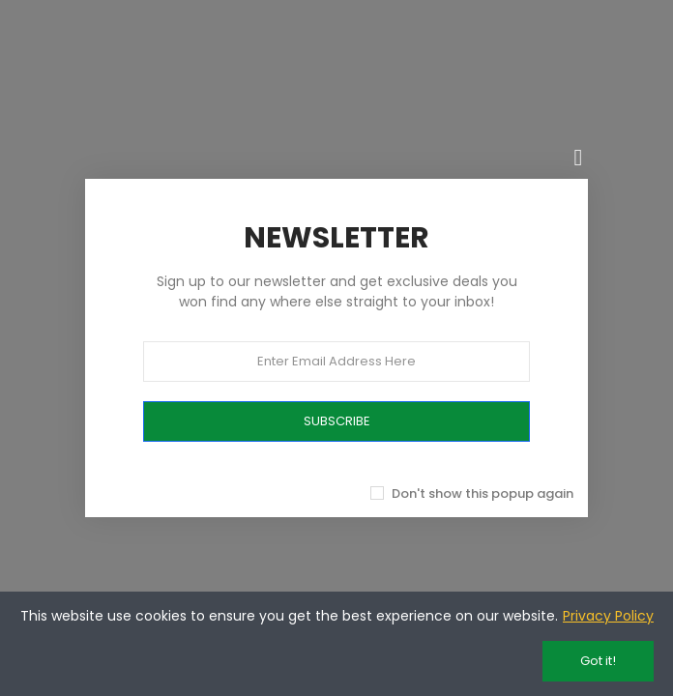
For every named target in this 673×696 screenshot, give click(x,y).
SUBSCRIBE (337, 421)
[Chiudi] (578, 157)
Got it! (598, 661)
